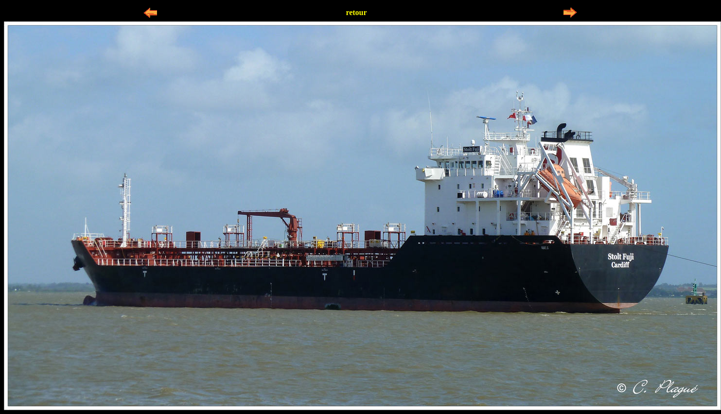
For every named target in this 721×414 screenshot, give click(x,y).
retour (356, 12)
